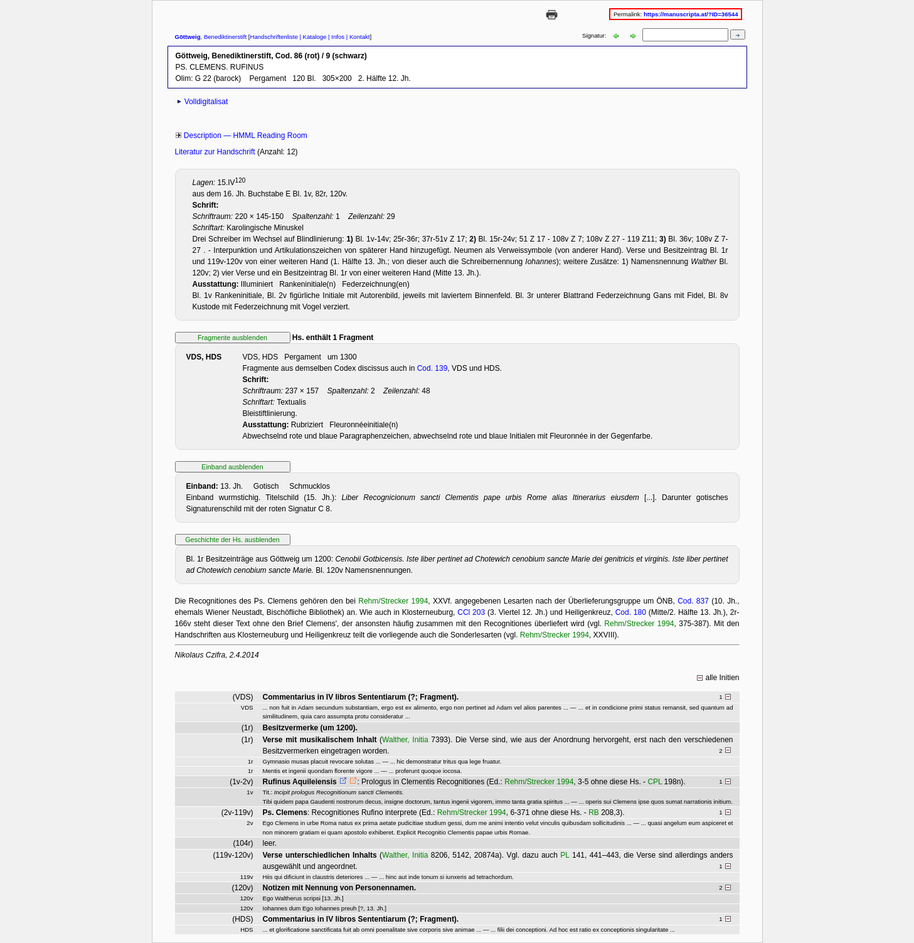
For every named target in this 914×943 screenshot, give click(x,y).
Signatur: (595, 35)
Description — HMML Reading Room (245, 135)
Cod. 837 (693, 601)
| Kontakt (356, 36)
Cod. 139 (432, 368)
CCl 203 (471, 612)
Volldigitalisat (206, 101)
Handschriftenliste (273, 36)
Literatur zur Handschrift (216, 151)
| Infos (335, 36)
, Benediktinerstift (211, 36)
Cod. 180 (630, 612)
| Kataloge (312, 36)
